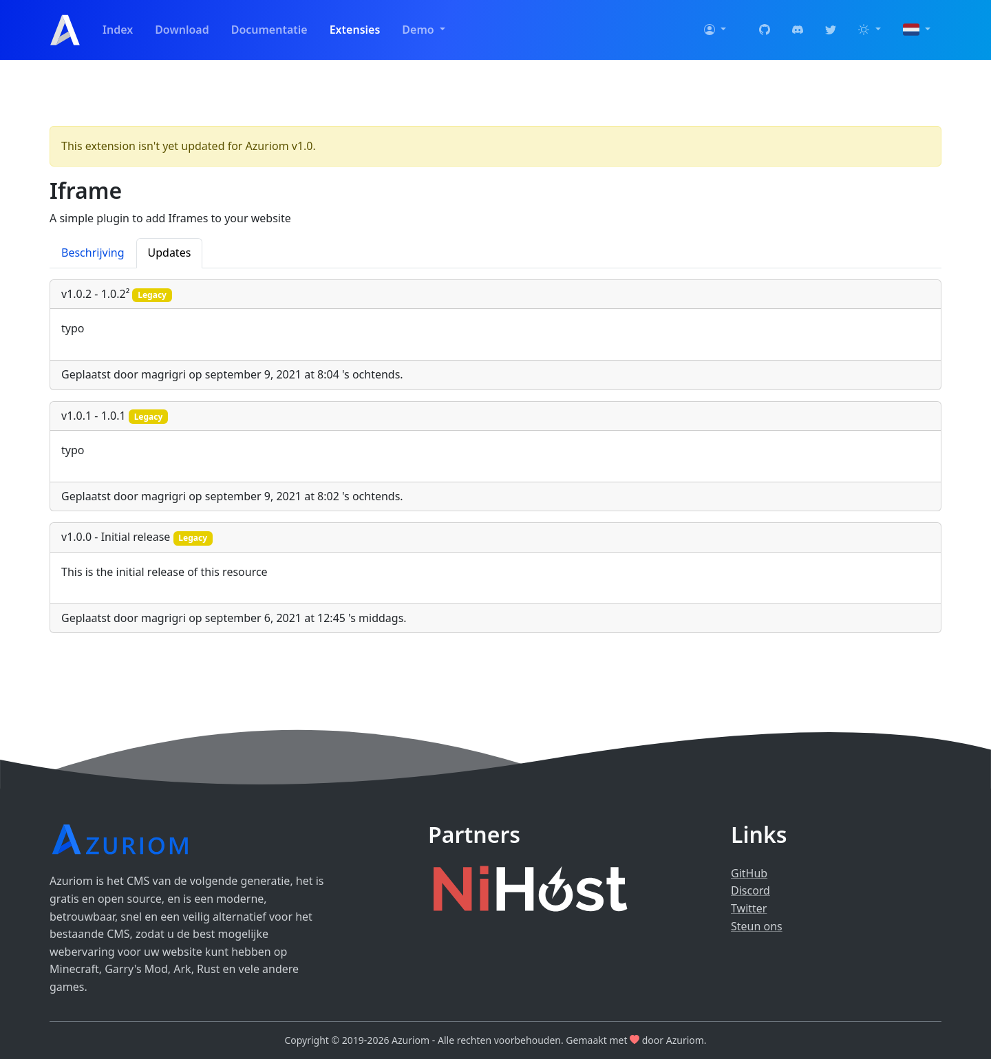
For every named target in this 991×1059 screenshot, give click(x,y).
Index (118, 29)
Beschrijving (93, 252)
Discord (750, 890)
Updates (169, 252)
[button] (715, 30)
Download (182, 29)
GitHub (749, 873)
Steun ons (756, 926)
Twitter (749, 908)
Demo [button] (419, 29)
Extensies (355, 29)
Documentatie (269, 29)
